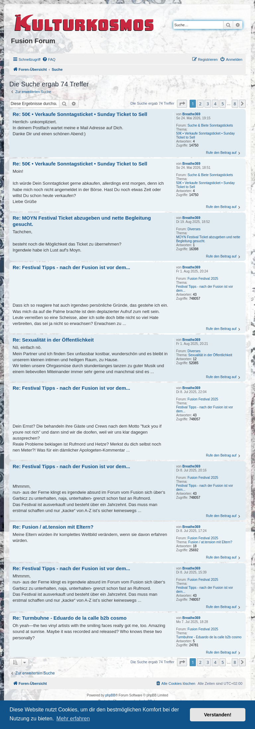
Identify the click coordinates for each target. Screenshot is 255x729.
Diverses (194, 229)
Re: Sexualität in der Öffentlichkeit (53, 340)
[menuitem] (48, 59)
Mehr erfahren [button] (73, 718)
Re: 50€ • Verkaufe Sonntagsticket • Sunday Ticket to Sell (80, 114)
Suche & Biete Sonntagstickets (210, 125)
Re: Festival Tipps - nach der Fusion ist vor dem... (71, 267)
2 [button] (200, 104)
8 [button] (235, 104)
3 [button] (208, 104)
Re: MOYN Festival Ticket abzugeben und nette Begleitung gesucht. (82, 221)
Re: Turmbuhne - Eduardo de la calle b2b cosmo (70, 618)
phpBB (110, 695)
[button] (182, 104)
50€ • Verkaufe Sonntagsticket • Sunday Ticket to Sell (205, 135)
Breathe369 (191, 114)
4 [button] (215, 104)
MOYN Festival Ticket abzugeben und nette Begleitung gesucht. (208, 239)
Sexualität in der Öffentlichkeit (210, 355)
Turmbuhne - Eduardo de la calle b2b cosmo (208, 637)
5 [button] (222, 104)
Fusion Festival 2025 (203, 278)
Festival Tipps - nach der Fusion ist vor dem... (204, 288)
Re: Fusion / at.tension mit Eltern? (53, 527)
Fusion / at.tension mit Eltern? (210, 542)
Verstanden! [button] (217, 714)
